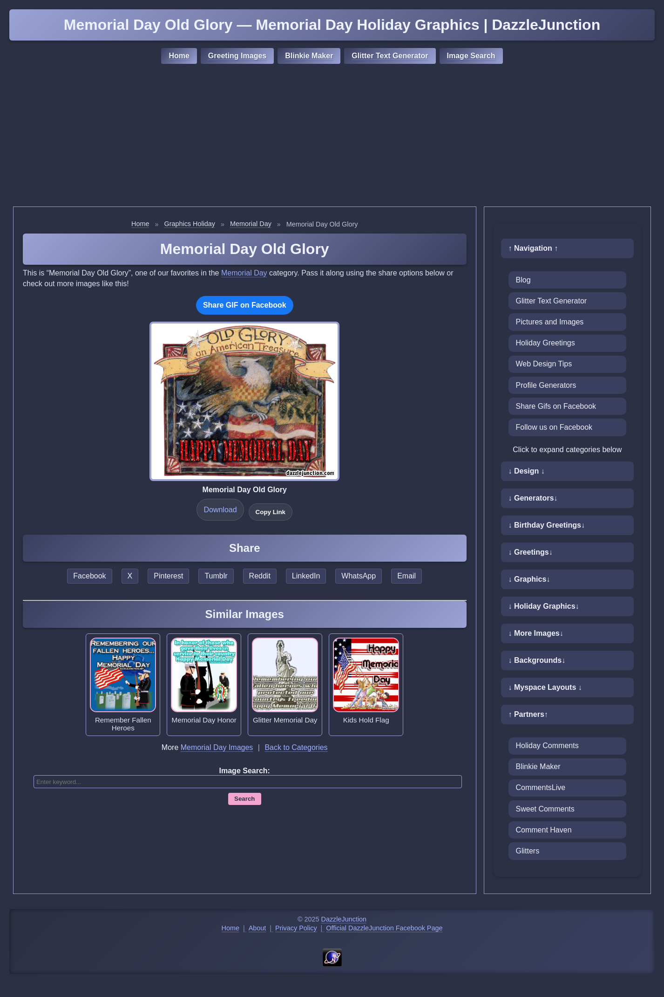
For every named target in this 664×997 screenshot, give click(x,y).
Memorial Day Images (217, 747)
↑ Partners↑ (528, 714)
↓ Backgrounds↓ (537, 660)
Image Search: (244, 771)
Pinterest (168, 576)
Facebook (89, 576)
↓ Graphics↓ (529, 579)
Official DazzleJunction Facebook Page (384, 928)
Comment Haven (544, 830)
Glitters (528, 851)
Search (244, 798)
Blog (523, 280)
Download (220, 510)
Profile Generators (546, 385)
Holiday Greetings (545, 343)
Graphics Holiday (189, 223)
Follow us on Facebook (554, 427)
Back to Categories (295, 747)
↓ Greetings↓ (530, 552)
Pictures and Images (550, 322)
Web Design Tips (544, 364)
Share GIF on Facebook (244, 305)
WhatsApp (358, 576)
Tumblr (215, 576)
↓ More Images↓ (535, 633)
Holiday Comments (547, 745)
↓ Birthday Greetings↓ (546, 525)
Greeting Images (237, 56)
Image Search (471, 56)
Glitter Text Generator (390, 56)
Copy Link (270, 512)
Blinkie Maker (309, 56)
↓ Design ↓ (526, 471)
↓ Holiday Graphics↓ (543, 606)
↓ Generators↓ (533, 498)
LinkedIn (306, 576)
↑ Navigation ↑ (533, 248)
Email (406, 576)
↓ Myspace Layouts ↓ (545, 687)
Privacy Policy (296, 928)
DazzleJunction (344, 919)
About (257, 928)
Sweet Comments (545, 809)
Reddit (260, 576)
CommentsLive (541, 787)
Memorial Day (250, 223)
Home (179, 56)
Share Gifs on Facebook (556, 406)
